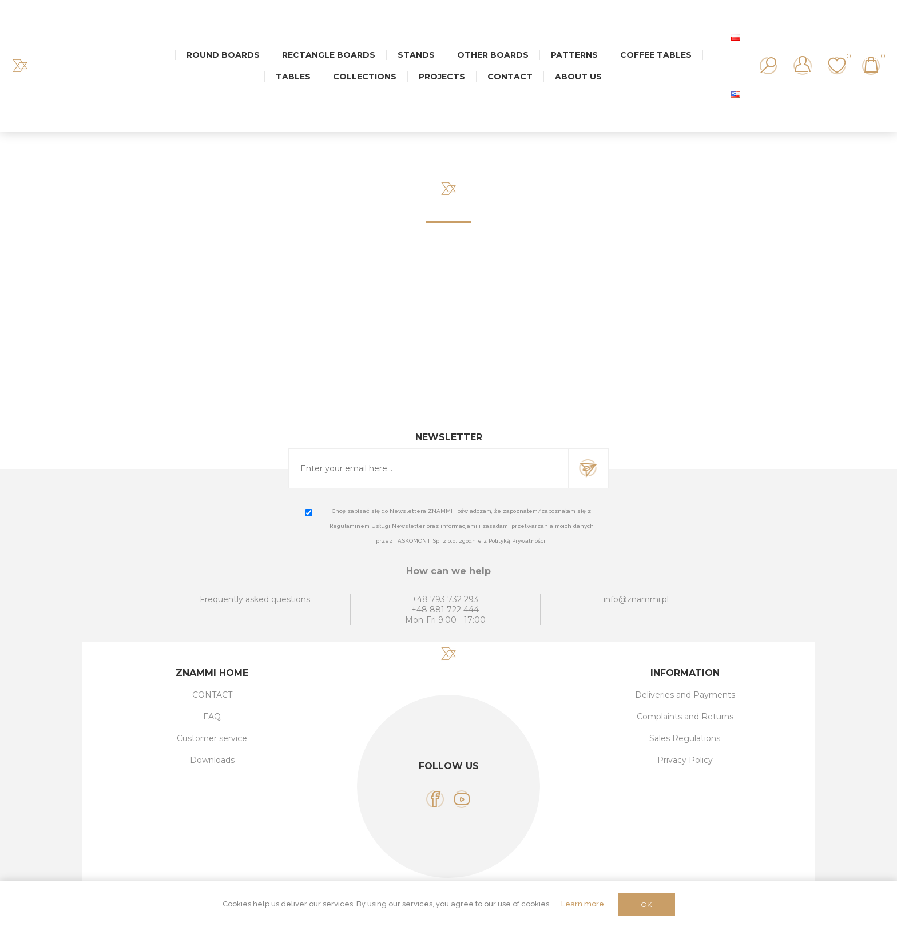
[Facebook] (435, 799)
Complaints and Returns (685, 716)
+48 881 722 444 (445, 609)
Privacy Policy (685, 760)
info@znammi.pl (636, 599)
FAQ (212, 716)
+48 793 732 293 (445, 599)
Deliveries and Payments (685, 695)
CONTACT (212, 695)
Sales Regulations (684, 738)
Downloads (212, 760)
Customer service (212, 738)
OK (646, 904)
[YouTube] (462, 799)
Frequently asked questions (255, 599)
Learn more (582, 904)
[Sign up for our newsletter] (428, 468)
